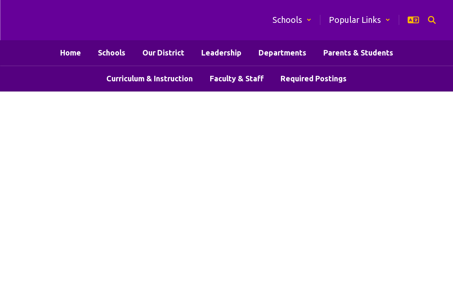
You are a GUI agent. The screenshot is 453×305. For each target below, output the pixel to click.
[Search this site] (432, 20)
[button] (291, 20)
